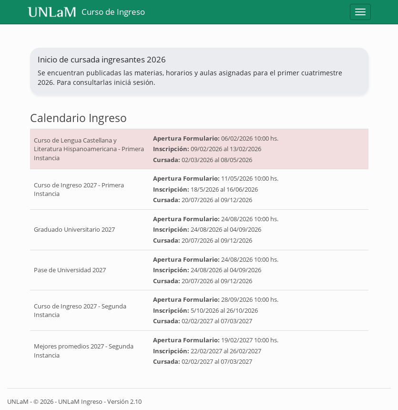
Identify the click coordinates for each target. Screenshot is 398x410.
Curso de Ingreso (86, 11)
